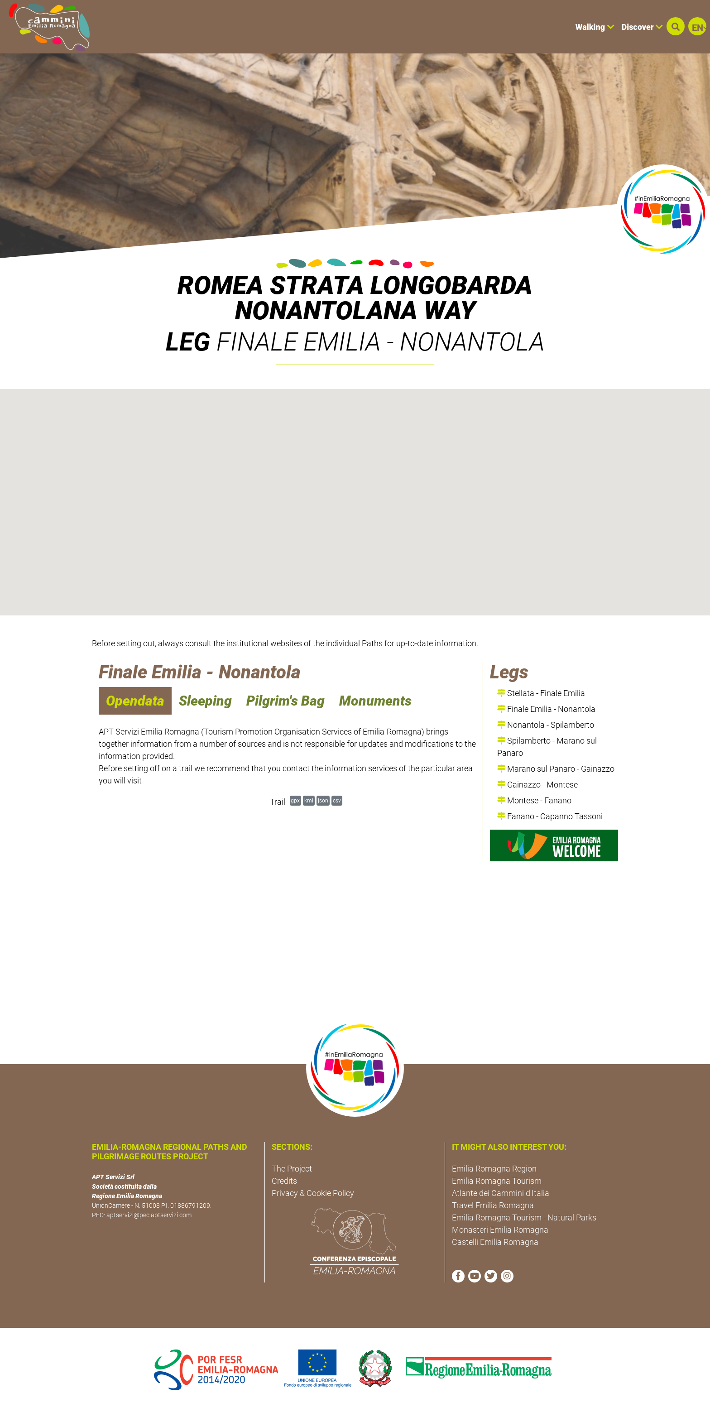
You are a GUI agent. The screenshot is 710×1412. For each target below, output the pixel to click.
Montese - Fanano (534, 800)
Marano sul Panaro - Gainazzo (555, 768)
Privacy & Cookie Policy (313, 1193)
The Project (292, 1168)
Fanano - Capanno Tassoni (550, 816)
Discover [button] (642, 27)
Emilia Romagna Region (494, 1168)
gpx (295, 800)
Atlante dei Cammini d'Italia (500, 1193)
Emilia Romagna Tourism (497, 1181)
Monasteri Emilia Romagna (500, 1229)
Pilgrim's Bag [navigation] (285, 701)
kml (308, 800)
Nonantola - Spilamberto (545, 725)
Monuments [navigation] (375, 701)
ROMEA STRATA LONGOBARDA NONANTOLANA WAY (355, 298)
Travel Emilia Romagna (493, 1205)
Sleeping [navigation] (205, 701)
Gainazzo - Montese (537, 784)
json (323, 800)
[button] (676, 26)
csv (337, 800)
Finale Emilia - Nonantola (546, 709)
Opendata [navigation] (135, 701)
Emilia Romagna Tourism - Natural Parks (524, 1217)
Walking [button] (595, 27)
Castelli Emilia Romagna (495, 1242)
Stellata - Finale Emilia (541, 693)
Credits (284, 1181)
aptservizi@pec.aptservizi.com (149, 1215)
